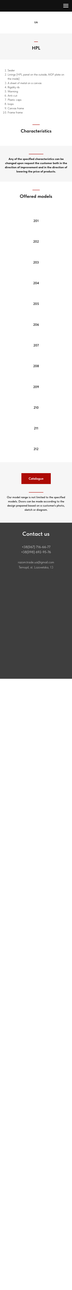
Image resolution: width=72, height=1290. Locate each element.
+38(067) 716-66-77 (36, 547)
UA (36, 22)
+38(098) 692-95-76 (36, 552)
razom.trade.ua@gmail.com (36, 562)
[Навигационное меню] (65, 6)
